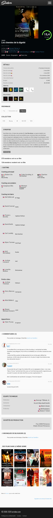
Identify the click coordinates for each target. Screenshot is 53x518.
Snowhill (21, 188)
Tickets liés (48, 498)
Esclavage (7, 152)
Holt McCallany (6, 252)
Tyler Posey (9, 322)
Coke (16, 301)
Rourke (17, 252)
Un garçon (18, 322)
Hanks (17, 207)
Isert (16, 261)
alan (8, 383)
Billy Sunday (4, 177)
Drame (8, 55)
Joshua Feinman (6, 283)
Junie (16, 310)
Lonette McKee (6, 270)
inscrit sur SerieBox (32, 338)
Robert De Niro (12, 52)
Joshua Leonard (6, 261)
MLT (8, 346)
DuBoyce (17, 283)
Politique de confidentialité (8, 516)
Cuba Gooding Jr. (24, 52)
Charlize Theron (39, 52)
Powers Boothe (6, 216)
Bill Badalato (45, 409)
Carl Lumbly (9, 233)
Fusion (7, 493)
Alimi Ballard (9, 300)
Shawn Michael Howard (8, 310)
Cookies (19, 516)
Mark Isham (45, 406)
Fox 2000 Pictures (43, 424)
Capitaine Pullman (20, 216)
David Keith (9, 224)
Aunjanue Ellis (8, 186)
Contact (25, 516)
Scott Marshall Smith (13, 50)
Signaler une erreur (39, 498)
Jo (2, 187)
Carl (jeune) (18, 292)
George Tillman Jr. (14, 48)
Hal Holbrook (9, 197)
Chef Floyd (18, 243)
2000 (3, 41)
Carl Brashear (23, 176)
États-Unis (23, 55)
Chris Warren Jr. (8, 292)
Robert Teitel (45, 411)
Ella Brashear (18, 270)
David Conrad (9, 206)
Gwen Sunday (41, 177)
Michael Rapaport (23, 186)
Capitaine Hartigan (20, 225)
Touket (9, 365)
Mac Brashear (19, 234)
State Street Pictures (41, 426)
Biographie (14, 55)
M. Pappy (17, 198)
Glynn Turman (10, 242)
